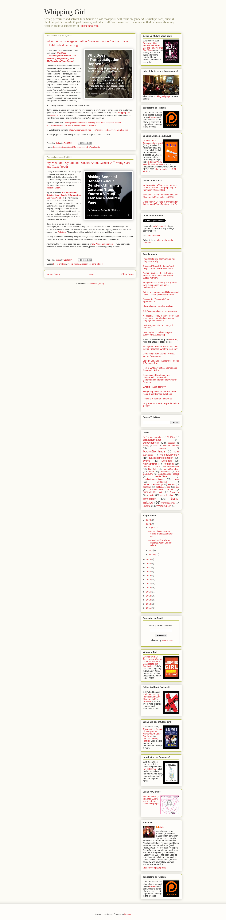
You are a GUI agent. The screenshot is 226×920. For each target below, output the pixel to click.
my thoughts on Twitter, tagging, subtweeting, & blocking (157, 333)
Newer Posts (53, 274)
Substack (62, 232)
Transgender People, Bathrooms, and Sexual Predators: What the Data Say (160, 347)
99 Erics (171, 437)
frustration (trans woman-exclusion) (161, 466)
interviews (165, 471)
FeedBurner (167, 640)
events (70, 264)
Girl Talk (152, 469)
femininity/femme (151, 464)
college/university (169, 454)
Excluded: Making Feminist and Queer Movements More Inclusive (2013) (160, 196)
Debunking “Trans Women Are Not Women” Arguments (159, 355)
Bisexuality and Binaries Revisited (158, 306)
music (176, 479)
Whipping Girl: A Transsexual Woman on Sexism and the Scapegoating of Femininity (152, 661)
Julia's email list (160, 226)
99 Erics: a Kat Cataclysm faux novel (153, 141)
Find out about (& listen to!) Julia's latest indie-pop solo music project (151, 800)
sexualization (167, 495)
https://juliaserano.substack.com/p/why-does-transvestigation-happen (98, 130)
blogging (162, 448)
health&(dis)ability (171, 469)
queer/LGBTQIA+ (152, 492)
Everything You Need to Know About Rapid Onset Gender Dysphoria (159, 392)
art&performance (152, 439)
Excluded (166, 460)
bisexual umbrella (171, 445)
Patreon (153, 117)
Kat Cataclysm (149, 769)
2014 (148, 596)
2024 (148, 524)
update (147, 506)
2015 (148, 592)
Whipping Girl (65, 12)
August (152, 527)
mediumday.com (54, 188)
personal (147, 487)
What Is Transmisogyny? (154, 387)
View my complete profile (154, 868)
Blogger (127, 914)
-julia (161, 827)
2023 (148, 559)
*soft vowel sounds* (152, 437)
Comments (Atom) (96, 283)
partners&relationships (153, 484)
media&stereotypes (82, 264)
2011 (148, 608)
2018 (148, 579)
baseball (171, 443)
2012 (148, 604)
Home (90, 274)
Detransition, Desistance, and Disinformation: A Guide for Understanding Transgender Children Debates (160, 378)
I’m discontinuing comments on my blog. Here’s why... (159, 260)
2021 (148, 567)
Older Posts (127, 274)
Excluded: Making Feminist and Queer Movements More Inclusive (152, 698)
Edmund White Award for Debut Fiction (154, 163)
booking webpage (162, 96)
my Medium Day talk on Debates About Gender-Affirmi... (160, 542)
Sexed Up (54, 115)
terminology (149, 498)
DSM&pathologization (161, 457)
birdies (155, 446)
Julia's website (153, 235)
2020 (148, 571)
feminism (169, 463)
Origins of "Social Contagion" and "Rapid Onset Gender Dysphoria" (158, 267)
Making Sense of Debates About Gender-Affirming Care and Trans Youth (64, 195)
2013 (148, 600)
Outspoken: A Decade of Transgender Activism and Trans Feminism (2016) (160, 203)
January (153, 554)
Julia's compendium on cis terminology (160, 311)
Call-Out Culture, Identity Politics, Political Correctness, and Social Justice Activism (158, 275)
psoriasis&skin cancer (161, 489)
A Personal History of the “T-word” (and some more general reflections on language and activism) (161, 318)
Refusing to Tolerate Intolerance (157, 399)
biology (146, 446)
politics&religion (163, 487)
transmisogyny (168, 503)
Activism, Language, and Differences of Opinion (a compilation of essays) (161, 293)
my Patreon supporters (102, 244)
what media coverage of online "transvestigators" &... (160, 533)
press (176, 487)
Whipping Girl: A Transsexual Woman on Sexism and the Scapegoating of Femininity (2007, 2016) (160, 187)
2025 (148, 520)
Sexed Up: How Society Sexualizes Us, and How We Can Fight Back (153, 46)
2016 (148, 587)
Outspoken (162, 482)
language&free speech (168, 474)
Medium (173, 339)
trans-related (82, 147)
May (151, 550)
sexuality (150, 495)
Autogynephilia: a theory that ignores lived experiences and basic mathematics (160, 285)
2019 (148, 575)
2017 (148, 583)
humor (152, 471)
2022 (148, 563)
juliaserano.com (89, 25)
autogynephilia (151, 442)
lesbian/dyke (161, 476)
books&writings (59, 147)
